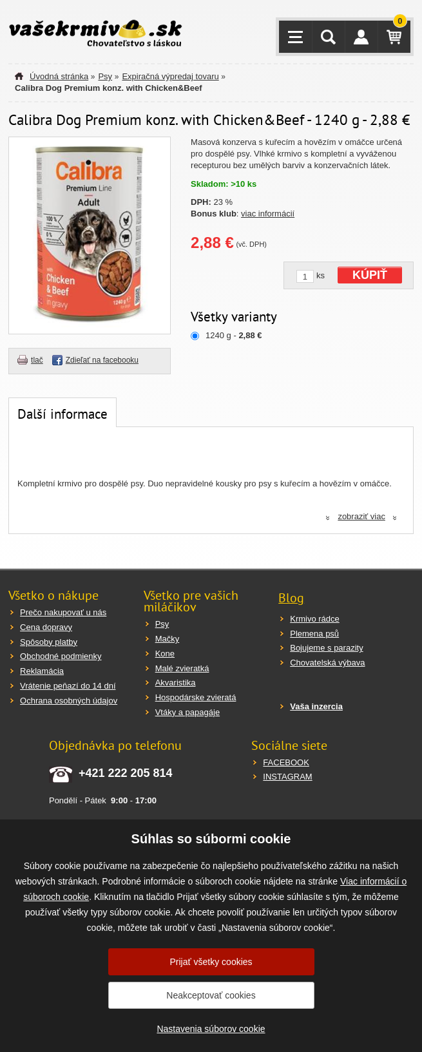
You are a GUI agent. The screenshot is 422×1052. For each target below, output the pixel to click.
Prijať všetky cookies (210, 962)
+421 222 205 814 (126, 773)
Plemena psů (314, 633)
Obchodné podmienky (60, 656)
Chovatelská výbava (327, 662)
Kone (165, 653)
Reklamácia (42, 671)
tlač (37, 360)
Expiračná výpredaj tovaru (170, 76)
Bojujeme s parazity (326, 648)
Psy (105, 76)
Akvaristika (175, 682)
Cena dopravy (46, 627)
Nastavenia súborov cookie (211, 1029)
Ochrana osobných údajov (68, 700)
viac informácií (267, 213)
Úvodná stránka (59, 76)
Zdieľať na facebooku (102, 360)
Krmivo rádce (315, 619)
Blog (291, 597)
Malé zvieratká (182, 668)
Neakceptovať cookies (210, 995)
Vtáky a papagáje (187, 712)
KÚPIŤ (369, 275)
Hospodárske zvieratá (195, 697)
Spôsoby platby (48, 642)
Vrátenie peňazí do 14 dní (67, 686)
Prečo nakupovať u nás (63, 612)
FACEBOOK (286, 762)
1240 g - (234, 335)
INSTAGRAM (287, 776)
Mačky (167, 639)
